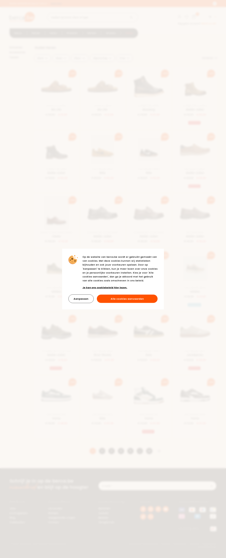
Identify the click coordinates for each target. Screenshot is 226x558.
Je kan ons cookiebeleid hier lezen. (105, 287)
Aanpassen (81, 298)
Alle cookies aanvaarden (127, 298)
